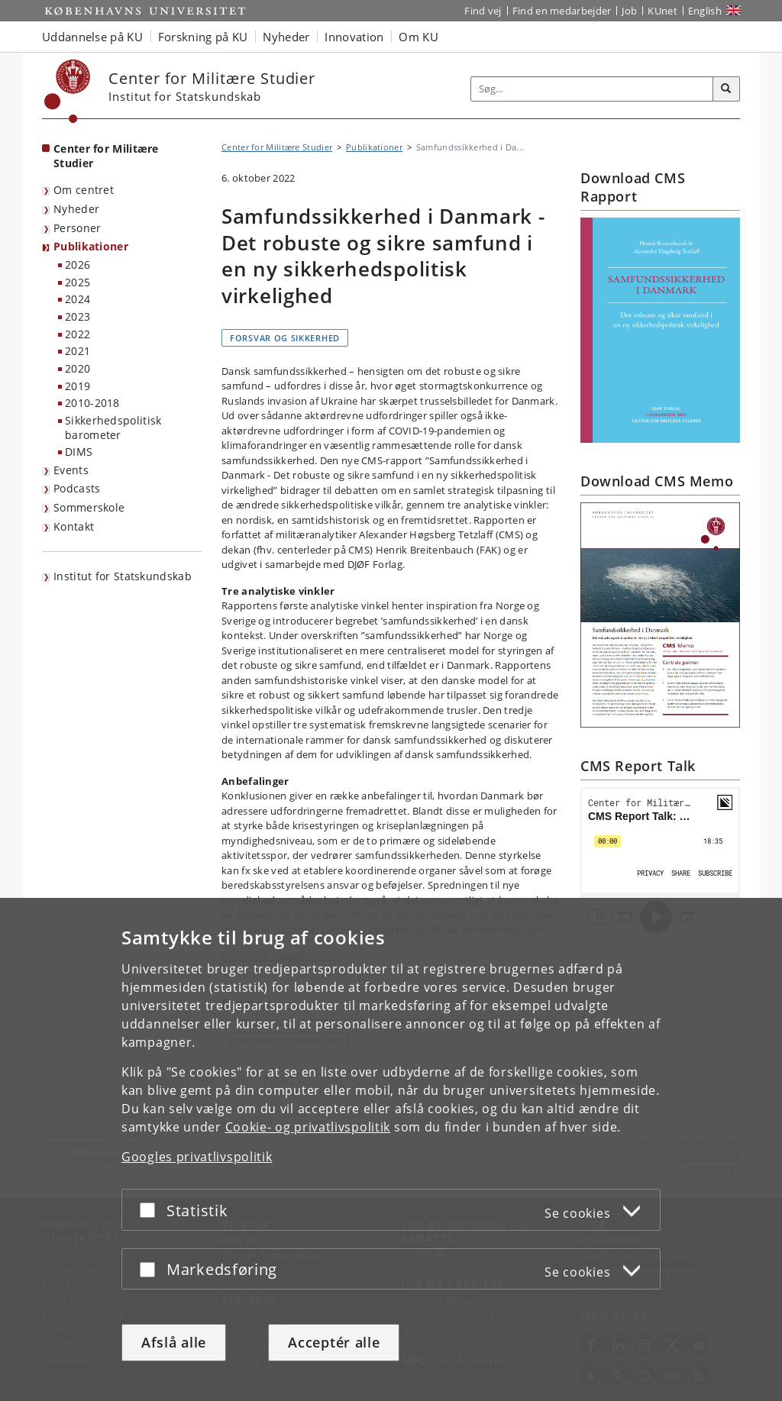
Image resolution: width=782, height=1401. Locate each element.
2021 (77, 351)
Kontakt (73, 526)
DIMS (78, 451)
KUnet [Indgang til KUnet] (662, 11)
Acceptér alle (334, 1342)
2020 (77, 368)
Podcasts (76, 488)
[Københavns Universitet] (67, 91)
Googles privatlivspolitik (197, 1156)
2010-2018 (92, 402)
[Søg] (726, 89)
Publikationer (90, 246)
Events (71, 470)
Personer (77, 228)
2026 (77, 264)
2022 (77, 334)
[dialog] (391, 1149)
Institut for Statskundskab (122, 576)
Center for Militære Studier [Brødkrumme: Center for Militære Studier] (276, 147)
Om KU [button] (418, 36)
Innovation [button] (354, 36)
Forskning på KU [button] (203, 36)
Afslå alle (173, 1342)
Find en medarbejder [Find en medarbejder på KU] (562, 11)
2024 (77, 299)
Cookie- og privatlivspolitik (308, 1127)
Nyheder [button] (286, 36)
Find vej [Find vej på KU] (482, 11)
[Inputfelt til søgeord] (592, 89)
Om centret (83, 189)
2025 (77, 282)
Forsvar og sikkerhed (285, 338)
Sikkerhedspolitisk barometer (113, 427)
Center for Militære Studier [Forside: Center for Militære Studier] (106, 155)
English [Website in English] (705, 11)
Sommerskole (88, 507)
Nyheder (76, 209)
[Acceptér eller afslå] (151, 1209)
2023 (77, 316)
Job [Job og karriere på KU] (629, 11)
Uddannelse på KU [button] (92, 36)
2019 (77, 386)
